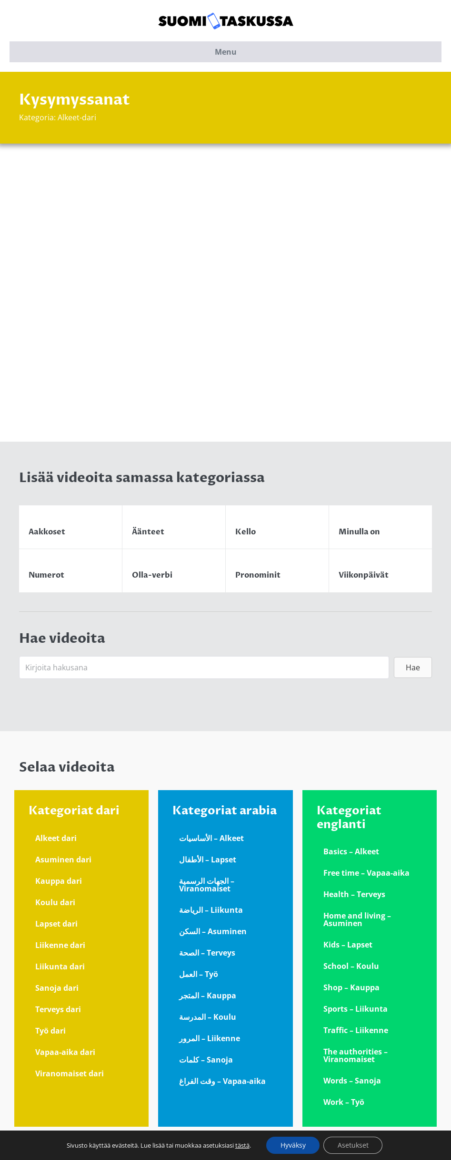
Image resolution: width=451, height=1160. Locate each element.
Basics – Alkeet (351, 851)
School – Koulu (351, 966)
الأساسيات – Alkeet (211, 838)
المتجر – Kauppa (207, 995)
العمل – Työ (198, 974)
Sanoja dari (57, 988)
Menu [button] (226, 52)
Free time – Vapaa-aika (366, 873)
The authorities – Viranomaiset (355, 1055)
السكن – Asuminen (213, 931)
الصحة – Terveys (207, 952)
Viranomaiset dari (69, 1073)
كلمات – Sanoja (206, 1059)
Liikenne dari (60, 945)
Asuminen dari (63, 859)
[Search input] (204, 667)
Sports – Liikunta (355, 1009)
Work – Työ (343, 1102)
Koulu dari (55, 902)
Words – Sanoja (352, 1080)
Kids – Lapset (347, 944)
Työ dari (50, 1030)
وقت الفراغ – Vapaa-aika (222, 1081)
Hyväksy (292, 1145)
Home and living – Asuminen (357, 919)
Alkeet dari (56, 838)
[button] (413, 667)
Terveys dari (58, 1009)
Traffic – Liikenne (355, 1030)
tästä (242, 1145)
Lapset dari (56, 923)
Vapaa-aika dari (65, 1052)
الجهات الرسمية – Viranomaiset (206, 885)
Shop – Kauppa (351, 987)
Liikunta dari (60, 966)
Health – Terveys (354, 894)
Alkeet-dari (77, 117)
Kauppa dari (58, 881)
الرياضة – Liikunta (211, 910)
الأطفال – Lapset (207, 859)
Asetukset (353, 1145)
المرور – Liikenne (209, 1038)
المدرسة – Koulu (207, 1017)
